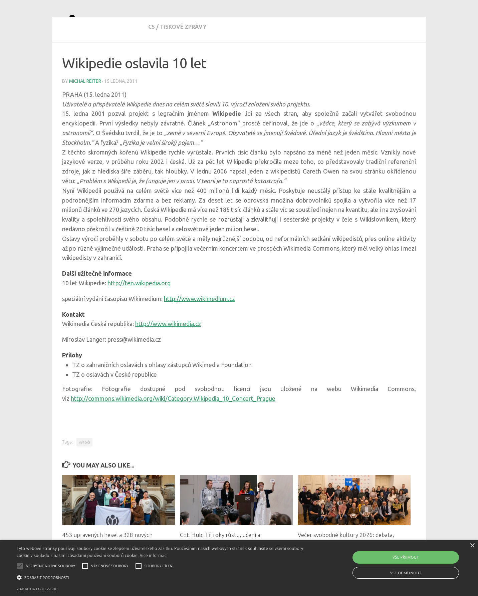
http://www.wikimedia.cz (168, 347)
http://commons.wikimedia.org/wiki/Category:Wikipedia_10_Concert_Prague (173, 422)
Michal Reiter (85, 105)
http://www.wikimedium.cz (199, 322)
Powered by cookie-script (37, 589)
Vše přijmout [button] (406, 557)
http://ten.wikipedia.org (139, 307)
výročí (84, 466)
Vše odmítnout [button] (405, 572)
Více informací (154, 555)
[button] (161, 578)
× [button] (472, 545)
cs (65, 57)
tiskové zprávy (97, 57)
